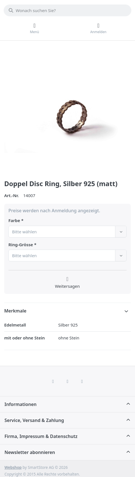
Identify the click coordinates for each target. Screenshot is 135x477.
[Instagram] (67, 381)
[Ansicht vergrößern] (67, 110)
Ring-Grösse (20, 244)
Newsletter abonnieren (29, 452)
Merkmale (15, 311)
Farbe (14, 220)
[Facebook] (53, 381)
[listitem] (67, 110)
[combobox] (67, 10)
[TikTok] (82, 381)
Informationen (20, 404)
